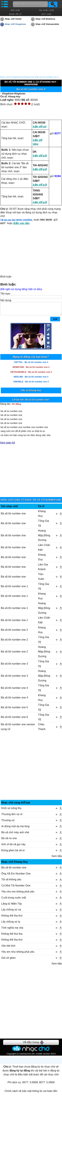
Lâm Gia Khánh (43, 569)
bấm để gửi (40, 155)
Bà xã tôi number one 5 (14, 709)
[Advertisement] (31, 769)
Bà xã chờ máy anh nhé (15, 834)
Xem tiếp (57, 858)
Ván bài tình (8, 948)
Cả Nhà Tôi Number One (15, 888)
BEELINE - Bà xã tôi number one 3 (31, 379)
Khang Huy (29, 77)
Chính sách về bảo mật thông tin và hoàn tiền (31, 1093)
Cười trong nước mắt (13, 900)
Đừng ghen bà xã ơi (13, 852)
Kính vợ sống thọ (11, 810)
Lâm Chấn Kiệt (44, 550)
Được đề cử (15, 14)
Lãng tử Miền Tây (11, 906)
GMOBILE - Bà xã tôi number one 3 (31, 384)
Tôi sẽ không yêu (11, 882)
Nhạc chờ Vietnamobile (47, 24)
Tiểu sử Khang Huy (31, 393)
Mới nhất (15, 10)
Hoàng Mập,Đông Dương (44, 538)
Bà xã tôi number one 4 (14, 690)
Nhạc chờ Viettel (13, 19)
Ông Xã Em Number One (16, 876)
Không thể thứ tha (11, 936)
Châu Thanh (41, 729)
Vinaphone (16, 77)
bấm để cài (39, 126)
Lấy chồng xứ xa (11, 912)
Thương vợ (7, 822)
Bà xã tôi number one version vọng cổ (18, 729)
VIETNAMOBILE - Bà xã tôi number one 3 (31, 374)
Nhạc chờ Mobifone (45, 19)
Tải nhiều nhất (46, 10)
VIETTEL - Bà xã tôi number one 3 (31, 364)
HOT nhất (46, 14)
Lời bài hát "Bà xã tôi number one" (31, 402)
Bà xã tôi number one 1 (14, 588)
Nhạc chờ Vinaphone (15, 24)
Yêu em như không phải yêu (17, 954)
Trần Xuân (41, 579)
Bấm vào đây (21, 223)
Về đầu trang (31, 1044)
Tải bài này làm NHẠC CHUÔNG (16, 220)
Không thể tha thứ (11, 918)
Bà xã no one (9, 840)
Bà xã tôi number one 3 (48, 77)
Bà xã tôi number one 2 (14, 632)
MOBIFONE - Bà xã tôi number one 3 (31, 369)
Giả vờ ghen (8, 960)
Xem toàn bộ (7, 445)
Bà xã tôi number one (13, 516)
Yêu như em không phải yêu (17, 894)
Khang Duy (42, 559)
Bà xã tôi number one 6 (14, 719)
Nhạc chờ (4, 77)
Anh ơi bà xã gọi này (13, 846)
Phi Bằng (16, 406)
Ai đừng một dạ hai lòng (15, 828)
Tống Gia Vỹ (43, 525)
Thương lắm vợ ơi (11, 816)
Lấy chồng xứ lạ (10, 924)
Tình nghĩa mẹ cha (12, 930)
